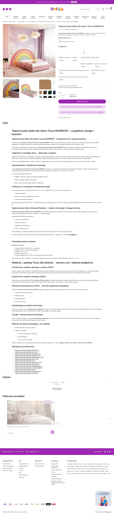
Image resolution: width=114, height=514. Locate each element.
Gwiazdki (76, 473)
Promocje (21, 468)
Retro (98, 469)
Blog (20, 473)
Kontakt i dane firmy (56, 470)
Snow (92, 464)
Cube (84, 464)
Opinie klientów (23, 475)
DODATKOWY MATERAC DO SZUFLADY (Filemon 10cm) (73, 77)
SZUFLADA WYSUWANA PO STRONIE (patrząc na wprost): (73, 70)
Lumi (86, 473)
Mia (80, 473)
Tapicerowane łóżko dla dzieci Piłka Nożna (26, 364)
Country (89, 464)
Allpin (85, 466)
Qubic (105, 473)
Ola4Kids (5, 21)
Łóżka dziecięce (21, 21)
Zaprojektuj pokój (23, 466)
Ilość (59, 92)
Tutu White (94, 471)
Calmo (107, 471)
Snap (108, 464)
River (69, 469)
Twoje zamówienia (39, 464)
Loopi (90, 469)
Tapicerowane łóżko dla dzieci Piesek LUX (26, 350)
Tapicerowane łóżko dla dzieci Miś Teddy (26, 373)
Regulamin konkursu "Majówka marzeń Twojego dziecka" (58, 482)
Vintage (102, 469)
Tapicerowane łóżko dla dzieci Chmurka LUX (27, 354)
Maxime (70, 471)
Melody (94, 469)
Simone (77, 471)
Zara (106, 469)
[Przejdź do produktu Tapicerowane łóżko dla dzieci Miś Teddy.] (31, 413)
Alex (73, 471)
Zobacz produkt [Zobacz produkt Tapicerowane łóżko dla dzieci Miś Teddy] (52, 432)
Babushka (101, 466)
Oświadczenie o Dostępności (55, 466)
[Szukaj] (98, 9)
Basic (96, 466)
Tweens (106, 466)
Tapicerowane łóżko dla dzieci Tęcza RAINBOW (28, 368)
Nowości (21, 470)
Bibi (99, 471)
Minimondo (73, 469)
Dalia (69, 473)
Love (81, 464)
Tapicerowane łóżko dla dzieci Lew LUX (26, 352)
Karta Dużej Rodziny (56, 479)
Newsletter (22, 477)
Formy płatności (7, 464)
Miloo (72, 466)
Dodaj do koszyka (82, 101)
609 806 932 (20, 451)
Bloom (89, 466)
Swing (76, 466)
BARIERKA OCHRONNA (86, 64)
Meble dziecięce (12, 21)
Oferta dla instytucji (8, 470)
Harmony (97, 464)
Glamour (102, 471)
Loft (72, 473)
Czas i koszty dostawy (8, 466)
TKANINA (74, 57)
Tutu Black (88, 471)
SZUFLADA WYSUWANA (101, 64)
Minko (75, 464)
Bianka (93, 466)
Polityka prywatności (56, 474)
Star (99, 473)
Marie (71, 464)
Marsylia (81, 466)
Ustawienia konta (39, 466)
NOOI (78, 469)
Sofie (92, 473)
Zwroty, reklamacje (7, 468)
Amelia (83, 473)
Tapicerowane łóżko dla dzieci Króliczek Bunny (27, 371)
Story (104, 464)
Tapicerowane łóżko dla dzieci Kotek (25, 369)
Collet (86, 469)
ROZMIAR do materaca (64, 57)
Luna (101, 464)
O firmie (53, 472)
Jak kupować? (54, 464)
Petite (69, 466)
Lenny (108, 473)
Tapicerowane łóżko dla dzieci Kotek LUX (26, 359)
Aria (69, 464)
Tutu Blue (82, 471)
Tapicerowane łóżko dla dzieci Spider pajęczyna (28, 362)
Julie (78, 464)
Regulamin (54, 476)
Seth (89, 473)
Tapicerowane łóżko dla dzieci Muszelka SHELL (28, 366)
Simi (102, 473)
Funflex (82, 469)
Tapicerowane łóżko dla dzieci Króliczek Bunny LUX (29, 357)
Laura (96, 473)
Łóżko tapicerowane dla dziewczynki (46, 21)
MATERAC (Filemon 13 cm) (97, 70)
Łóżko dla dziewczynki (31, 21)
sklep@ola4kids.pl (34, 451)
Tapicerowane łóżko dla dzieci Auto (24, 361)
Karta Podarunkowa (24, 464)
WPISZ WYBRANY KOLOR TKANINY (89, 57)
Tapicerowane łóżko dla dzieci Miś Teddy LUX (27, 355)
